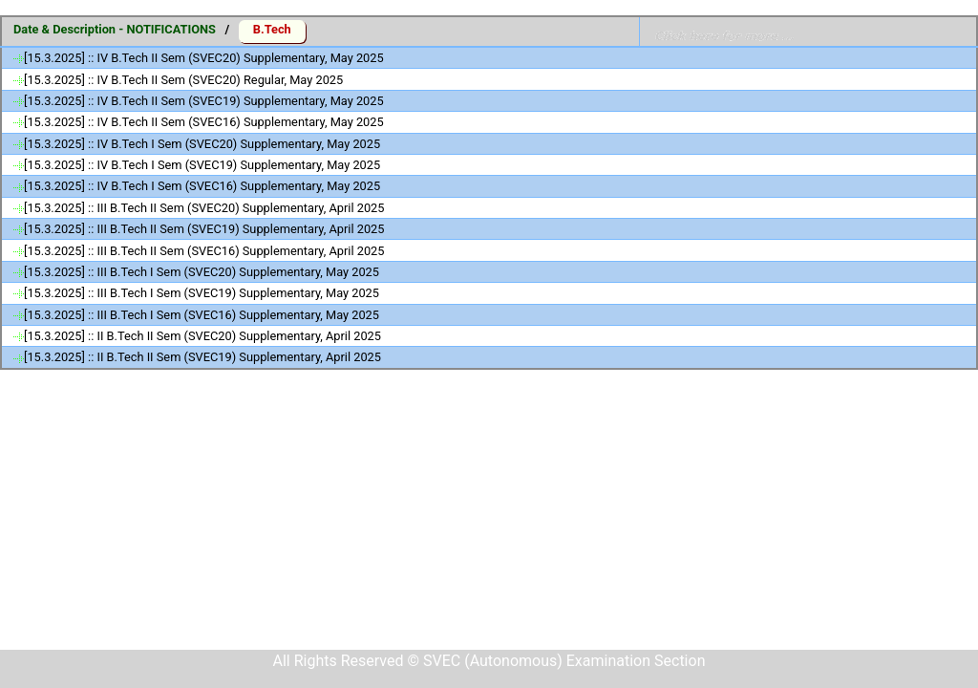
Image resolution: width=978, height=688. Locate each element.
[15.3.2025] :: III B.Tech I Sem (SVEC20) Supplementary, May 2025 (201, 272)
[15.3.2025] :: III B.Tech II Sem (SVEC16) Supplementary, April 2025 (204, 251)
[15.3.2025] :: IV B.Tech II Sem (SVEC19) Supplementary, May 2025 (204, 101)
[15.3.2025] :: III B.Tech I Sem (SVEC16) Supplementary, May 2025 (201, 315)
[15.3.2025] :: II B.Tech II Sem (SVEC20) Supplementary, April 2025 (202, 336)
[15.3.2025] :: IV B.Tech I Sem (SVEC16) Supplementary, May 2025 (202, 186)
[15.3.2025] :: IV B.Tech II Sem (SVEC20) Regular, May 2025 (183, 80)
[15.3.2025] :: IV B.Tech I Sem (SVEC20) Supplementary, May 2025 (202, 144)
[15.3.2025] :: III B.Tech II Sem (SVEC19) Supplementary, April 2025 (204, 229)
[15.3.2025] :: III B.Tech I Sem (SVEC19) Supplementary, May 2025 (201, 293)
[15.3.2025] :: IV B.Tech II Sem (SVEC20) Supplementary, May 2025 (204, 58)
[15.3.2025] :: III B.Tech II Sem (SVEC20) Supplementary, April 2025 (204, 208)
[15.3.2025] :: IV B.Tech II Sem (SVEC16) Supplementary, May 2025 (204, 122)
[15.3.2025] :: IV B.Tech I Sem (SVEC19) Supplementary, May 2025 (202, 165)
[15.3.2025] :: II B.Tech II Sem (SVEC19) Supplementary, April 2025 (202, 357)
